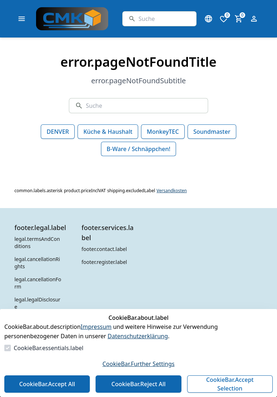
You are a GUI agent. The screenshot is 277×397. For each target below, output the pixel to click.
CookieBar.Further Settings (138, 364)
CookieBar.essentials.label (48, 348)
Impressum (96, 327)
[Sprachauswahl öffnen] (208, 19)
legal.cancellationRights (37, 263)
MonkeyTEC (163, 132)
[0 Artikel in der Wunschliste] (223, 19)
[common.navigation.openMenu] (21, 19)
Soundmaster (211, 132)
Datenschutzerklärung (137, 336)
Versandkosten (172, 191)
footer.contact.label (104, 249)
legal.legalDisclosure (37, 303)
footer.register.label (104, 262)
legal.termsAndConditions (37, 242)
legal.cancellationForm (37, 283)
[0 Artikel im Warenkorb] (239, 19)
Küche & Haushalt (107, 132)
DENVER (58, 132)
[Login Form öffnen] (254, 19)
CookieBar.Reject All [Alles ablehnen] (138, 384)
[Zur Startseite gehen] (90, 18)
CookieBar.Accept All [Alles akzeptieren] (47, 384)
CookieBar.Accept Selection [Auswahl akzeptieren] (230, 384)
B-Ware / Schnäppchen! (139, 149)
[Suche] (164, 18)
